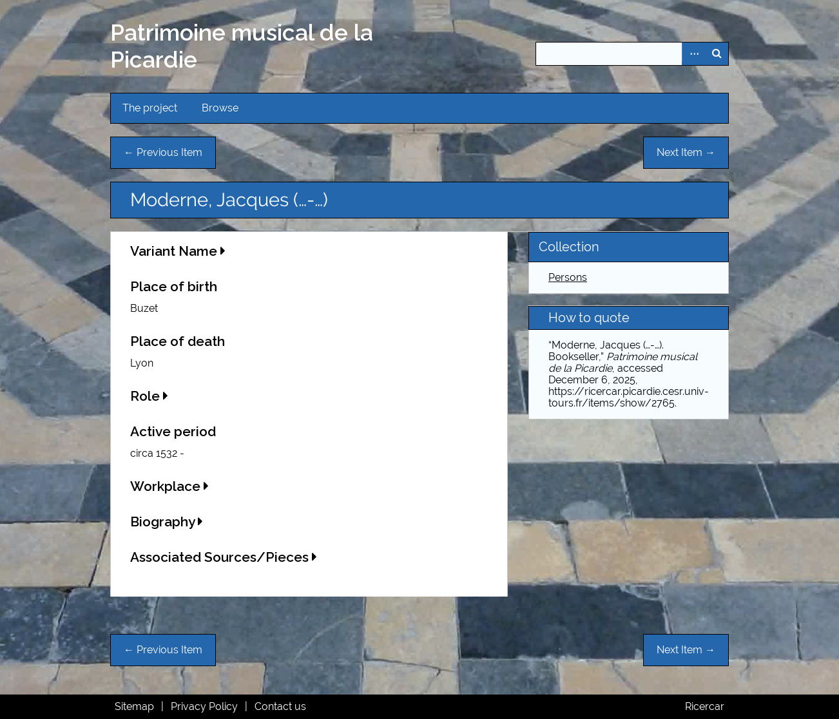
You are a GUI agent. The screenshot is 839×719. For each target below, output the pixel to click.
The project (149, 108)
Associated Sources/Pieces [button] (223, 557)
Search (716, 54)
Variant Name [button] (178, 251)
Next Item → (686, 152)
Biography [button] (166, 521)
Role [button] (149, 396)
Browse (220, 108)
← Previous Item (163, 152)
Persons (567, 277)
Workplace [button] (169, 486)
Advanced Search (693, 54)
